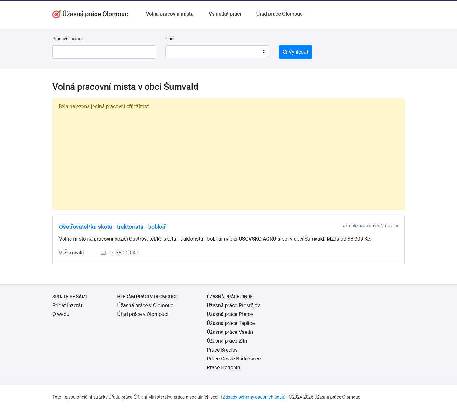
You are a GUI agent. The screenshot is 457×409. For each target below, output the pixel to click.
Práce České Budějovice (234, 359)
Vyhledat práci (225, 14)
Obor (170, 38)
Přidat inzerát (67, 305)
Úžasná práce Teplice (231, 323)
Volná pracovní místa (170, 14)
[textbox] (178, 51)
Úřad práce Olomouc (279, 14)
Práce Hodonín (223, 368)
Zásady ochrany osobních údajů (254, 396)
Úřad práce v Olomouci (143, 314)
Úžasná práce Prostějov (233, 305)
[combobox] (217, 51)
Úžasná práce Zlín (227, 341)
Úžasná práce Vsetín (230, 332)
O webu (60, 314)
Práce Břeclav (222, 350)
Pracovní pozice (67, 38)
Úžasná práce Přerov (230, 314)
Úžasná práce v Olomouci (146, 305)
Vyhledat (295, 52)
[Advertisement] (228, 158)
